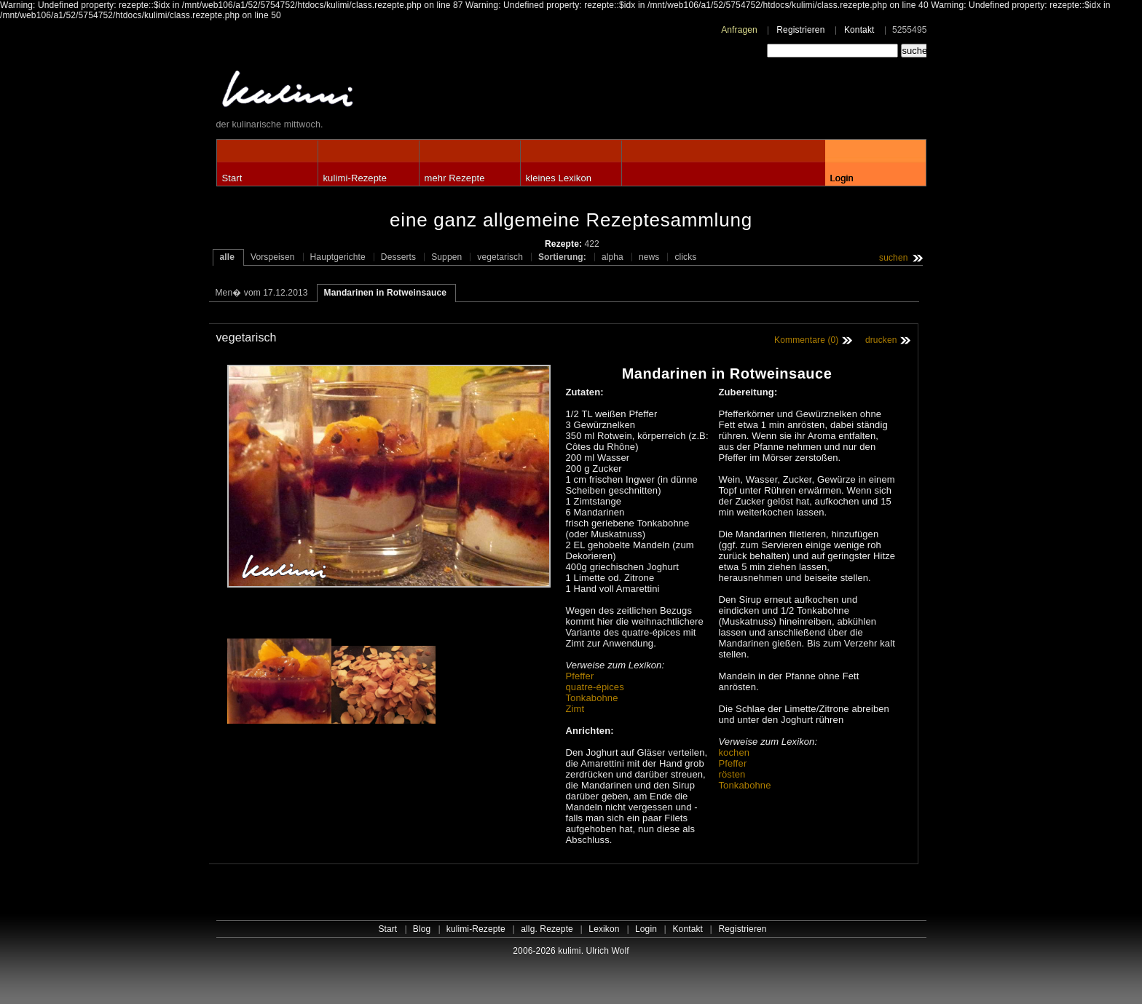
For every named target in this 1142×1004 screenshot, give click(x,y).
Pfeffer (580, 676)
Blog (422, 929)
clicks (685, 257)
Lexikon (603, 929)
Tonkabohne (592, 697)
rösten (732, 774)
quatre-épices (595, 686)
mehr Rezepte (455, 178)
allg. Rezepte (547, 929)
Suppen (446, 257)
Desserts (398, 257)
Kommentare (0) (806, 340)
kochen (734, 752)
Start (232, 178)
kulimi (354, 92)
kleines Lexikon (559, 178)
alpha (612, 257)
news (649, 257)
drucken (881, 340)
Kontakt (859, 30)
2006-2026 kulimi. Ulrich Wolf (571, 951)
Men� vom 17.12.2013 (262, 293)
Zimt (575, 708)
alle (227, 257)
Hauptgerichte (338, 257)
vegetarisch (500, 257)
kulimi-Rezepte (355, 178)
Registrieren (800, 30)
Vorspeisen (273, 257)
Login (842, 178)
